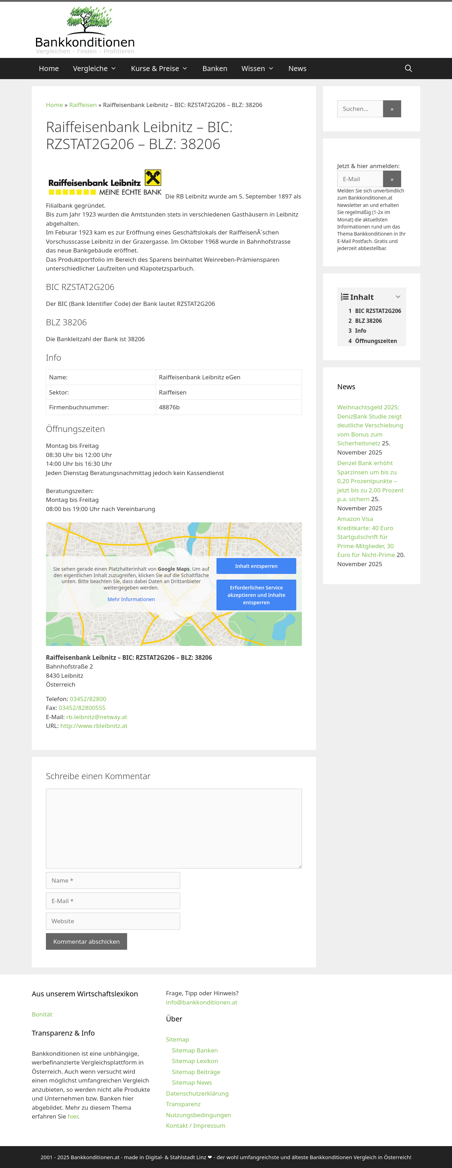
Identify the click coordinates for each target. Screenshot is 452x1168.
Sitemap (177, 1039)
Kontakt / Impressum (195, 1125)
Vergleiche (98, 68)
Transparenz (183, 1104)
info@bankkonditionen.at (201, 1002)
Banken (214, 68)
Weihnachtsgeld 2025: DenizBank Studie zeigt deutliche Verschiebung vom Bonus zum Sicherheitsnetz (370, 425)
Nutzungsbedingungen (198, 1115)
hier (72, 1116)
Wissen (261, 68)
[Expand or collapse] (398, 297)
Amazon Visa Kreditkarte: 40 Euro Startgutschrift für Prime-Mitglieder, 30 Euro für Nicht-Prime (366, 537)
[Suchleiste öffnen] (408, 68)
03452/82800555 (82, 708)
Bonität (42, 1014)
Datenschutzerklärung (197, 1093)
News (298, 68)
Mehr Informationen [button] (131, 599)
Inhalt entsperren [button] (256, 566)
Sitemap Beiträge (196, 1072)
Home (49, 68)
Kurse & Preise (163, 68)
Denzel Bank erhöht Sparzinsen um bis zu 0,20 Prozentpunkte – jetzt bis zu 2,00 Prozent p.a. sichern (370, 481)
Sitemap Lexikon (195, 1061)
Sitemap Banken (195, 1050)
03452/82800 (88, 699)
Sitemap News (192, 1082)
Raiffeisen (83, 105)
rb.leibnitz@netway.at (96, 717)
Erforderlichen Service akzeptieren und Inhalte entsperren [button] (256, 595)
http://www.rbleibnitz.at (93, 726)
